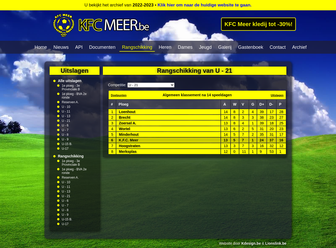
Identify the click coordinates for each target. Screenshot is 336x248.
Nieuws (61, 47)
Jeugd (205, 47)
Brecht (124, 117)
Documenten (102, 47)
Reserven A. (70, 102)
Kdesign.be (251, 243)
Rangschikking (137, 47)
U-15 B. (67, 144)
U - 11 (66, 111)
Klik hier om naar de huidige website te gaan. (205, 5)
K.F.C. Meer (128, 140)
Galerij (225, 47)
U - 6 (65, 125)
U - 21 (66, 121)
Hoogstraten (129, 146)
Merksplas (127, 151)
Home (41, 47)
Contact (278, 47)
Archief (299, 47)
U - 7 (65, 130)
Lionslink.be (275, 243)
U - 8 (65, 135)
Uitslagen (277, 95)
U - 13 (66, 116)
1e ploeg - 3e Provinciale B (71, 87)
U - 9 (65, 139)
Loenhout (127, 112)
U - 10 (66, 107)
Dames (185, 47)
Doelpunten (119, 95)
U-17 (65, 148)
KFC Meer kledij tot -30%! (258, 24)
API (79, 47)
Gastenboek (250, 47)
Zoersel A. (127, 123)
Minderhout (129, 134)
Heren (165, 47)
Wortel (124, 129)
